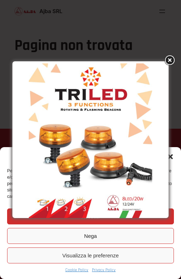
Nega (90, 236)
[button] (170, 156)
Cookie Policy (76, 270)
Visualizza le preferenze (90, 255)
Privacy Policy (104, 270)
